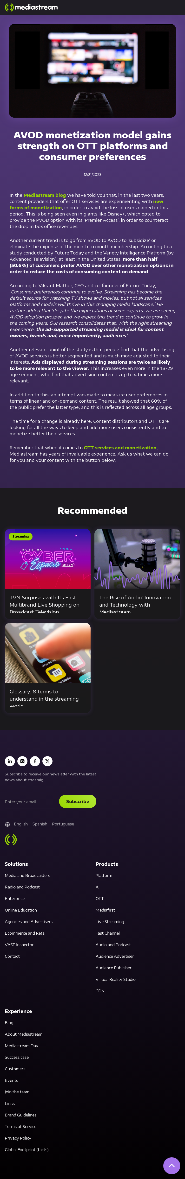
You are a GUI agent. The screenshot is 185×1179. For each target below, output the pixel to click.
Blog (9, 1022)
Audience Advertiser (115, 956)
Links (10, 1103)
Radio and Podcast (22, 887)
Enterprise (15, 898)
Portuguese (63, 824)
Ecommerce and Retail (25, 933)
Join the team (17, 1092)
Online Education (21, 910)
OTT (100, 898)
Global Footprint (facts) (27, 1149)
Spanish (40, 824)
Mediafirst (105, 910)
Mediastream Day (21, 1045)
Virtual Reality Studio (116, 979)
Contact (12, 956)
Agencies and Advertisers (29, 921)
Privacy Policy (18, 1138)
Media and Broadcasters (27, 875)
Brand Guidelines (20, 1115)
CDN (100, 991)
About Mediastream (23, 1034)
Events (11, 1080)
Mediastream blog (45, 195)
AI (97, 887)
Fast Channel (108, 933)
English (21, 824)
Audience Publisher (114, 967)
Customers (15, 1068)
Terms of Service (20, 1126)
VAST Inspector (19, 944)
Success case (17, 1057)
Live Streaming (110, 921)
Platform (104, 875)
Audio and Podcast (113, 944)
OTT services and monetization (120, 447)
